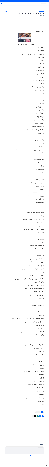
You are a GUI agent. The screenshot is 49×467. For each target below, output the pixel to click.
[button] (40, 416)
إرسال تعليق (40, 447)
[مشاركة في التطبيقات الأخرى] (33, 416)
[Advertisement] (24, 8)
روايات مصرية (41, 11)
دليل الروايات (39, 465)
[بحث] (1, 3)
